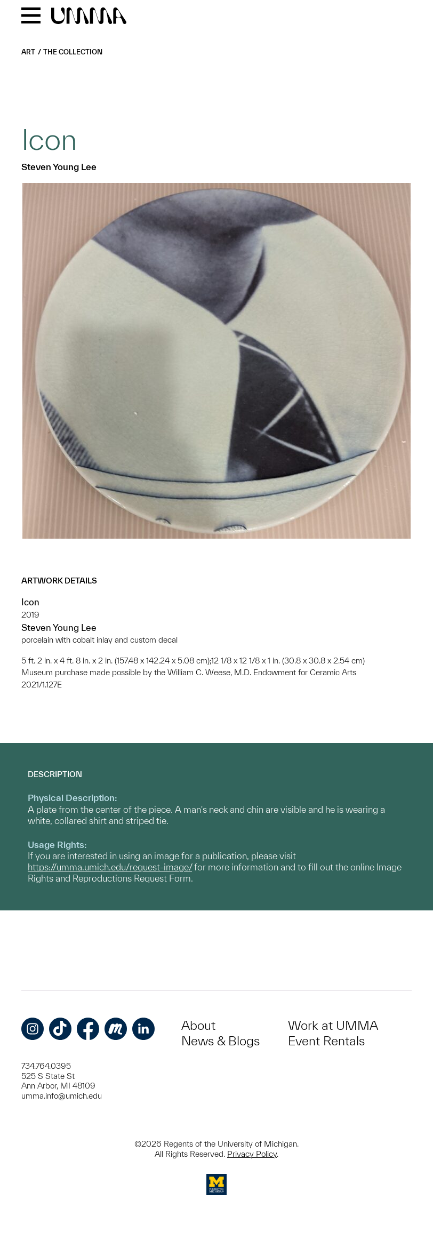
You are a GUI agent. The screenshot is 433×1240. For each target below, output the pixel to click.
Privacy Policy (252, 1153)
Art (28, 52)
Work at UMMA (333, 1025)
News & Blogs (220, 1041)
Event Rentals (326, 1041)
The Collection (72, 52)
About (198, 1025)
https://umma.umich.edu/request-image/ (110, 867)
